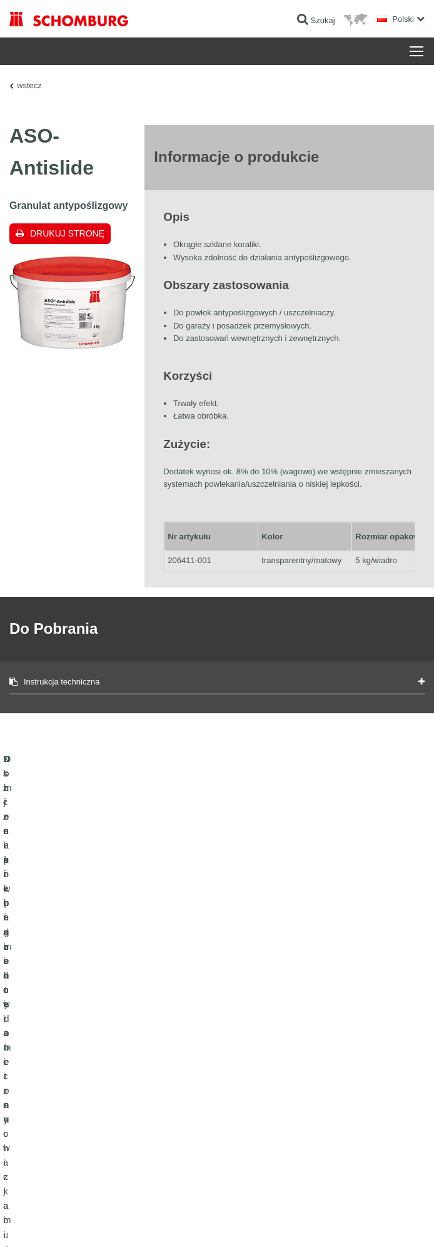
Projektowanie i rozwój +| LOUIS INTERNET (360, 1222)
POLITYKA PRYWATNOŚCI (137, 1222)
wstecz (29, 85)
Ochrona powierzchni (44, 1097)
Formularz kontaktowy (263, 1078)
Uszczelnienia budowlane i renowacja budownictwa (94, 1041)
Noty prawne (72, 1222)
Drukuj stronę (67, 233)
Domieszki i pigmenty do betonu (62, 1116)
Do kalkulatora (250, 1041)
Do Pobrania (247, 1060)
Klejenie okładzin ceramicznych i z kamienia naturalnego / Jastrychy (105, 1069)
